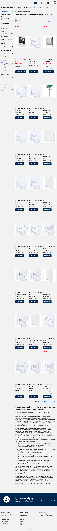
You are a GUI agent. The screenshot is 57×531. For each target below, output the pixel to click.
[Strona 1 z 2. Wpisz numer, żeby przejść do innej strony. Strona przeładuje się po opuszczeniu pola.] (49, 21)
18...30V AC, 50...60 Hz (7, 64)
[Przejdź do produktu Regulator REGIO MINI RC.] (35, 136)
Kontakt (22, 521)
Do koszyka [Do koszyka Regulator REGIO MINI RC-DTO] (33, 301)
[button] (35, 3)
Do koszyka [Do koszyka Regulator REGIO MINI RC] (33, 163)
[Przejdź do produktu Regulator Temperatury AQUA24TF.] (49, 274)
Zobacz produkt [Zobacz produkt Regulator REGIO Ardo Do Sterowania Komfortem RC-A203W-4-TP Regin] (48, 71)
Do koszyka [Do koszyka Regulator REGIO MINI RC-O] (20, 255)
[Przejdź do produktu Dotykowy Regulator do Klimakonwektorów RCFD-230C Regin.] (21, 41)
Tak (4, 77)
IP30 (5, 56)
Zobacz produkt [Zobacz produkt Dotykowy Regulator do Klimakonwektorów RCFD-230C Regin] (21, 71)
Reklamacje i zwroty (6, 514)
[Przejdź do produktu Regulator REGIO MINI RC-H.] (35, 90)
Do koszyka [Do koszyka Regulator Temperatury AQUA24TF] (47, 301)
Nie (4, 80)
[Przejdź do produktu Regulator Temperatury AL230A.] (35, 320)
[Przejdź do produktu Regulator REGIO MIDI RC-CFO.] (21, 366)
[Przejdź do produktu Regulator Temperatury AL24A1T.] (49, 136)
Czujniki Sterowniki (5, 11)
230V (5, 67)
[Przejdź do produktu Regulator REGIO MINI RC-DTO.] (35, 274)
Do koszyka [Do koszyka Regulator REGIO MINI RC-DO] (47, 255)
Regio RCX (7, 29)
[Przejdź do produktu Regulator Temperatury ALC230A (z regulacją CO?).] (49, 182)
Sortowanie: (18, 17)
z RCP (5, 70)
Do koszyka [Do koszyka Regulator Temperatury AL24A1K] (47, 117)
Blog (21, 524)
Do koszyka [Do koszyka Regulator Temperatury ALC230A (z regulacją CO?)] (47, 209)
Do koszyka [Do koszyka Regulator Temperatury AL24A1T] (47, 163)
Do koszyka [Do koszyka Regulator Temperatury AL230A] (33, 347)
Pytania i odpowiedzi (6, 512)
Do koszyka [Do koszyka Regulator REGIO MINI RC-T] (33, 209)
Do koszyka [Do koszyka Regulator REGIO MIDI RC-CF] (47, 347)
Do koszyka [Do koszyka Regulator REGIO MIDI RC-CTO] (33, 255)
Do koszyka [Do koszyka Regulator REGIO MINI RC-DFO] (33, 396)
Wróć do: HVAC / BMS (6, 26)
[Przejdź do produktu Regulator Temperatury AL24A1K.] (49, 90)
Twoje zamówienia (24, 512)
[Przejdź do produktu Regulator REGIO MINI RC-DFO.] (35, 366)
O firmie (22, 523)
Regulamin (3, 515)
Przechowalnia (23, 515)
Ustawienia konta (24, 514)
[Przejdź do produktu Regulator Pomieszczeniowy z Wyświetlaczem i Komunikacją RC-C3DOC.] (21, 274)
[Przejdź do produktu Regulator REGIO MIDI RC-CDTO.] (21, 320)
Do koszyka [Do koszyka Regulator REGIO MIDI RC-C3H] (20, 117)
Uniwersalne (7, 36)
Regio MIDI (7, 34)
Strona (46, 20)
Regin (5, 46)
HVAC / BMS (13, 11)
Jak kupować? (4, 521)
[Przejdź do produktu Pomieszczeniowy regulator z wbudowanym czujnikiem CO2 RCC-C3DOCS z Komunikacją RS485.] (49, 366)
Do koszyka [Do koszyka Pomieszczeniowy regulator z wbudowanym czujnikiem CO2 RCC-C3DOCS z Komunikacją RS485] (47, 396)
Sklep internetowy (27, 529)
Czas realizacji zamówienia (45, 515)
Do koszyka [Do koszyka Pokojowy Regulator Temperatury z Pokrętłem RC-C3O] (33, 71)
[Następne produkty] (47, 401)
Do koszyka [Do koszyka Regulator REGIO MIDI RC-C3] (20, 163)
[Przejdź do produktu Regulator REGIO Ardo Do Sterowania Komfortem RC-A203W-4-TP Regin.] (49, 41)
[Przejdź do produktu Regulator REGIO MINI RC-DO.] (49, 228)
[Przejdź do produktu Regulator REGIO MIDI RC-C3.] (21, 136)
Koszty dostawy (43, 514)
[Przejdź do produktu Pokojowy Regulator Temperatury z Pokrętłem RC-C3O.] (35, 41)
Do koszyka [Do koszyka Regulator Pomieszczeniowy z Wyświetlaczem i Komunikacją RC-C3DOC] (20, 301)
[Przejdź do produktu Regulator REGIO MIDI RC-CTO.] (35, 228)
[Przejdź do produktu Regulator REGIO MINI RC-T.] (35, 182)
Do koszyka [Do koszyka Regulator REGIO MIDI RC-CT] (20, 209)
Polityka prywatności (6, 523)
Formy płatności (43, 512)
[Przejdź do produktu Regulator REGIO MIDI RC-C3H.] (21, 90)
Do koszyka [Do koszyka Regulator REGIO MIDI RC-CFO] (20, 396)
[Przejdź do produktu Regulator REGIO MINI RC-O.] (21, 228)
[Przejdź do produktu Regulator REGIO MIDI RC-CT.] (21, 182)
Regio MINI (7, 31)
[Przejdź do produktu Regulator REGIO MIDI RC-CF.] (49, 320)
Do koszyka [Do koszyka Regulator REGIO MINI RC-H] (33, 117)
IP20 (5, 53)
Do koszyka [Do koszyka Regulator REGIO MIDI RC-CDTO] (20, 347)
